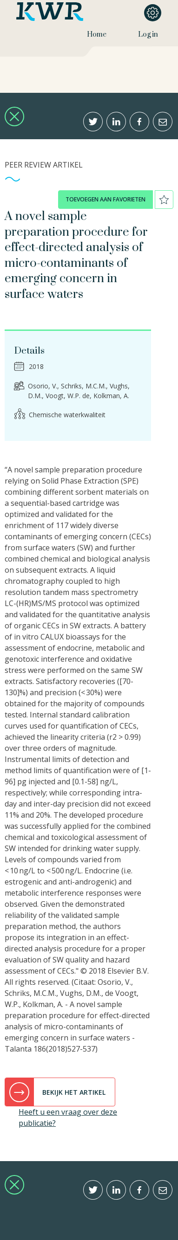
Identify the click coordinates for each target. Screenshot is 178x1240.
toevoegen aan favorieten (105, 199)
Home (96, 34)
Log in (148, 34)
